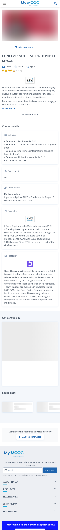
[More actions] (41, 47)
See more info (30, 88)
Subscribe (50, 444)
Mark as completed (30, 411)
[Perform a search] (56, 4)
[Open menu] (4, 4)
